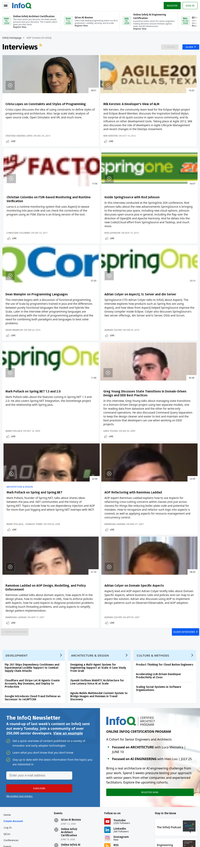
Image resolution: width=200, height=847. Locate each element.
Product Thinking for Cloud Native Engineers (166, 561)
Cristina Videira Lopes (20, 154)
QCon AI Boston (72, 720)
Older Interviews (180, 523)
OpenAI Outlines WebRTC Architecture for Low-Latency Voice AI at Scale (99, 578)
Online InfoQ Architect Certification (70, 733)
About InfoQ (12, 765)
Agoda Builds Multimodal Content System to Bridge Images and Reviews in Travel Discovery (100, 593)
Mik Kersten (79, 154)
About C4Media (14, 772)
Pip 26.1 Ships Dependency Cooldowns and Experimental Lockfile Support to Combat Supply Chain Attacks (33, 564)
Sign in (188, 4)
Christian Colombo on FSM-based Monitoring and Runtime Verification (164, 105)
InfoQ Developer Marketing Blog (14, 791)
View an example (68, 631)
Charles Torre (165, 395)
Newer (166, 46)
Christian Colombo (149, 154)
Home (8, 715)
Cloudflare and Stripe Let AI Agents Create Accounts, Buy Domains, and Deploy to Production (33, 580)
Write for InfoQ (14, 753)
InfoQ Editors (13, 759)
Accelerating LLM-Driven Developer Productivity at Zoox (160, 572)
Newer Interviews (20, 523)
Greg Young (79, 395)
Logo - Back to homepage (23, 4)
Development (18, 552)
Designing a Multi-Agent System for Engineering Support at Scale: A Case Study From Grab (100, 564)
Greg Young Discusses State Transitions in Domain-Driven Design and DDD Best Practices (98, 340)
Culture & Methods (154, 552)
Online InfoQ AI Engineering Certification (71, 748)
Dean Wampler (80, 273)
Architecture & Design (151, 330)
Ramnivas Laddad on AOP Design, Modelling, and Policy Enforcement (97, 460)
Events (9, 747)
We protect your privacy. (19, 695)
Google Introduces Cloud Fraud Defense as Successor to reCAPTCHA (34, 594)
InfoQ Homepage (13, 37)
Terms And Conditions (165, 834)
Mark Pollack (15, 395)
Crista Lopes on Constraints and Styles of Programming (30, 105)
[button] (37, 687)
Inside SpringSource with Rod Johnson (34, 218)
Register (170, 4)
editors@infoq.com (101, 828)
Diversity (10, 803)
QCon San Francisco (74, 761)
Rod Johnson (15, 273)
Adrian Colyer (146, 273)
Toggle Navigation (7, 5)
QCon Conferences (12, 737)
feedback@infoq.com (15, 828)
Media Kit (10, 778)
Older (186, 46)
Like (14, 160)
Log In (9, 728)
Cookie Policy (186, 834)
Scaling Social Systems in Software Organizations (160, 585)
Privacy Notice (142, 834)
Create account (14, 721)
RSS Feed (43, 46)
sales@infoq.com (56, 828)
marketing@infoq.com (16, 839)
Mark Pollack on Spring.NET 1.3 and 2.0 (34, 336)
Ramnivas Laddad (17, 505)
